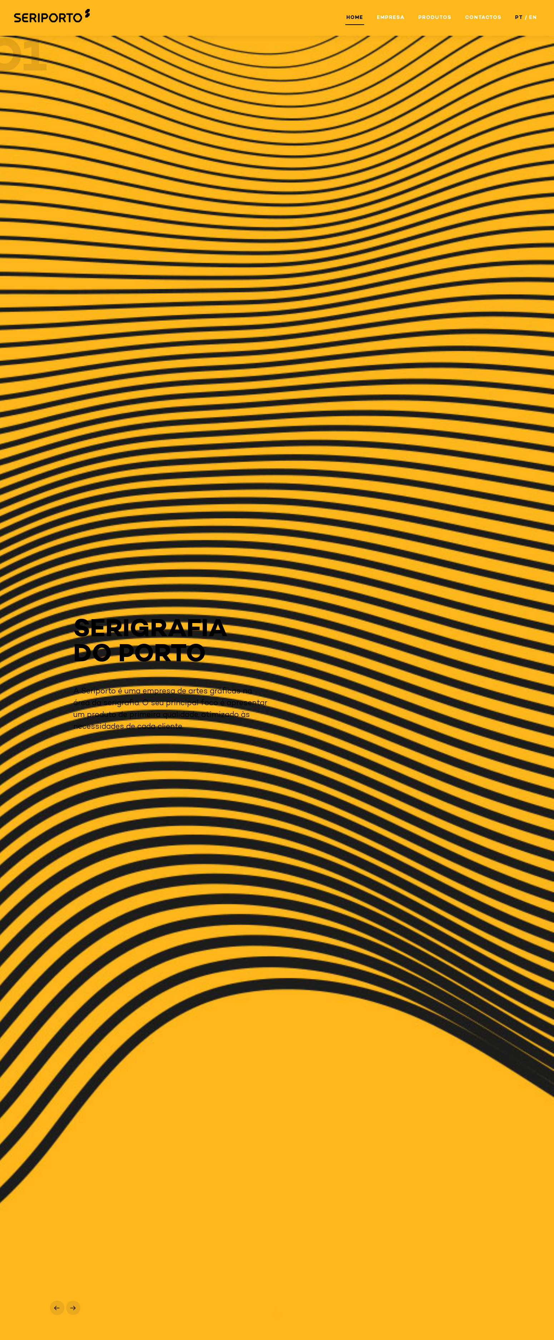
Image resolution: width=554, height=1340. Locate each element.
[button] (57, 1308)
